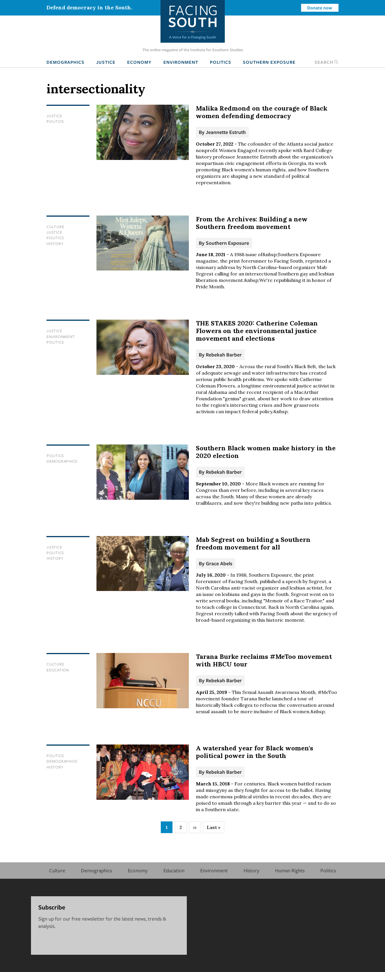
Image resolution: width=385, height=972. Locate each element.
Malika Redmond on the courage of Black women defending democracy (261, 112)
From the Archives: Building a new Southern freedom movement (252, 223)
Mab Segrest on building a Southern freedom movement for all (253, 543)
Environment (180, 62)
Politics (220, 62)
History (54, 243)
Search (327, 62)
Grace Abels (219, 563)
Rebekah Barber (224, 354)
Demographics (65, 62)
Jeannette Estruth (226, 132)
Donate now (319, 8)
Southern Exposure (269, 62)
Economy (139, 62)
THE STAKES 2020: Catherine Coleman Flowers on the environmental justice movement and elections (257, 330)
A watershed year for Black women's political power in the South (254, 752)
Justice (105, 62)
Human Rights (290, 870)
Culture (55, 226)
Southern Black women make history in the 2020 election (266, 452)
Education (57, 670)
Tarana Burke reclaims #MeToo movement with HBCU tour (264, 660)
